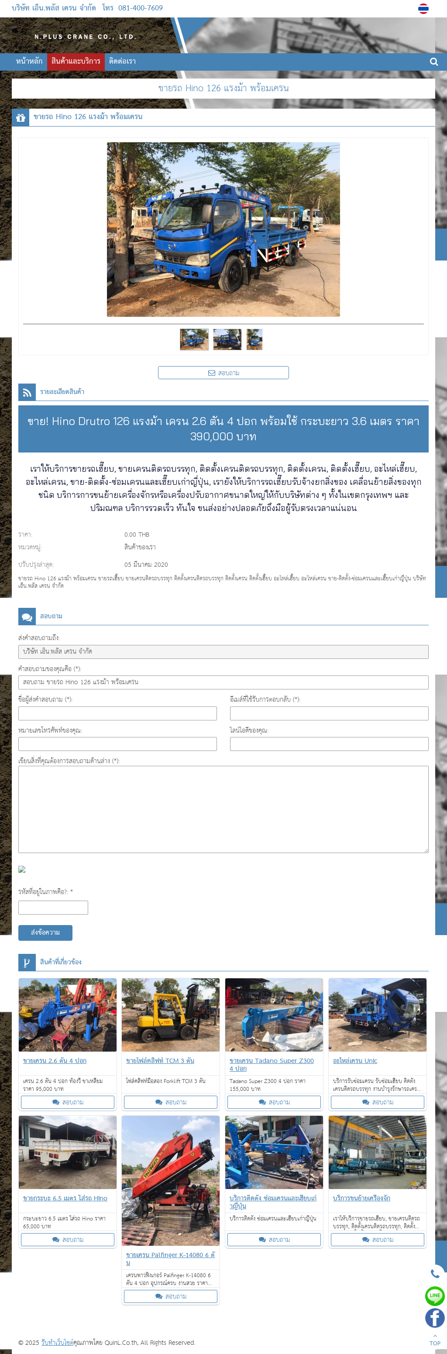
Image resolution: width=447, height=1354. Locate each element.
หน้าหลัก (29, 62)
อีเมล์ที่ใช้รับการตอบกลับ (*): (265, 700)
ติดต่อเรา (122, 62)
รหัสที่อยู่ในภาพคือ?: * (45, 892)
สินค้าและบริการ (76, 62)
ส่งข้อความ (45, 933)
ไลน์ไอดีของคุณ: (249, 731)
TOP (435, 1341)
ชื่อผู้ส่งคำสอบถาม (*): (45, 700)
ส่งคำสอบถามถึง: (39, 638)
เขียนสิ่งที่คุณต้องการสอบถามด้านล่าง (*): (69, 761)
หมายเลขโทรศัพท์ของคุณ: (50, 731)
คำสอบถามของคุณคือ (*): (49, 669)
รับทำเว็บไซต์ (57, 1343)
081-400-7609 (140, 8)
